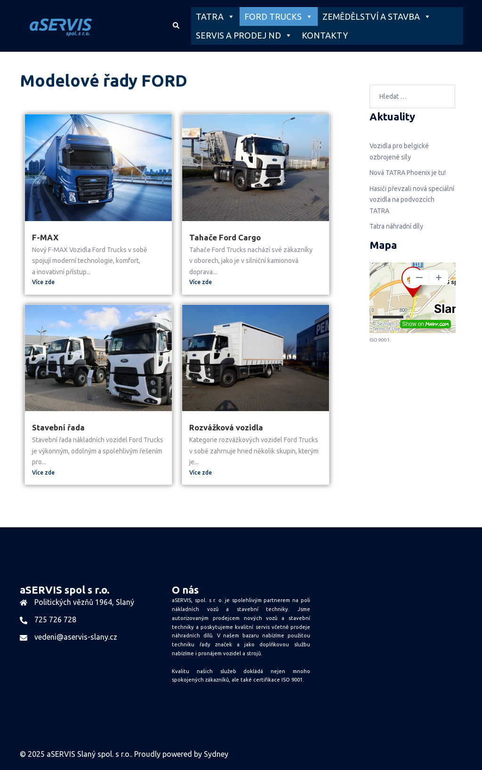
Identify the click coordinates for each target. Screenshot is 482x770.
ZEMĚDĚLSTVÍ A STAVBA (376, 16)
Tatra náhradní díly (396, 226)
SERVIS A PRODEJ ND (244, 35)
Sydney (216, 754)
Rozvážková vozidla (226, 427)
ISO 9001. (292, 680)
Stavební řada (58, 427)
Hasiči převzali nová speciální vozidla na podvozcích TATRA (412, 199)
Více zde (43, 282)
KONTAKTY (325, 35)
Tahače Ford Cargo (225, 237)
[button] (175, 26)
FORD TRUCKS (278, 16)
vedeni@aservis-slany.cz (75, 637)
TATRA (215, 16)
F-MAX (45, 237)
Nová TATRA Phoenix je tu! (408, 172)
